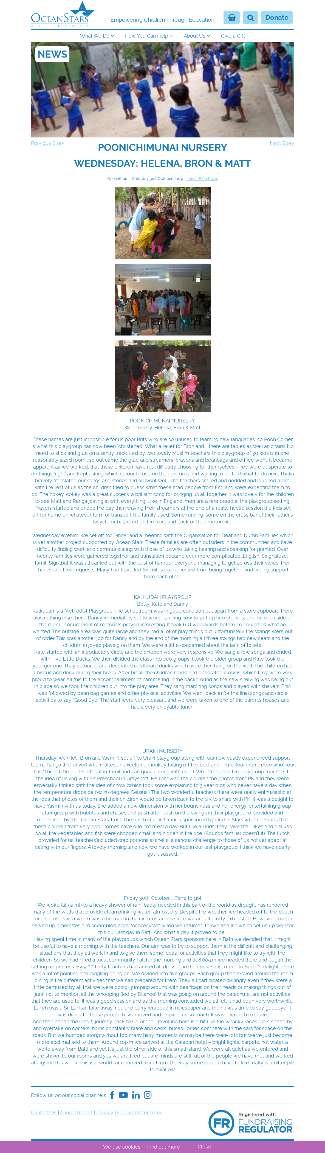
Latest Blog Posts (202, 178)
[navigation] (162, 35)
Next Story (282, 143)
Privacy (105, 1112)
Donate (276, 17)
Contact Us (43, 1112)
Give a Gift (233, 36)
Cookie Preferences (140, 1112)
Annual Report (76, 1112)
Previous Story (47, 143)
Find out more (163, 1147)
